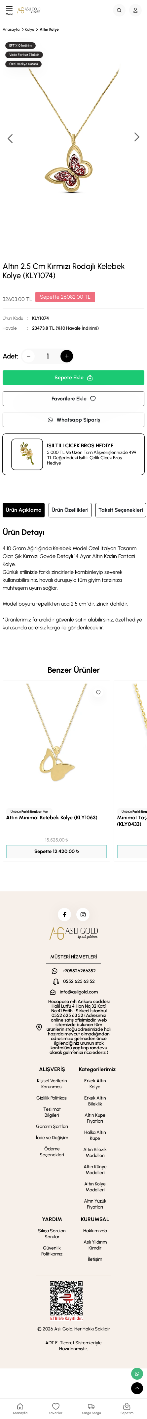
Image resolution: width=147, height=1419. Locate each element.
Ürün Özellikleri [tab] (70, 510)
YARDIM (52, 1219)
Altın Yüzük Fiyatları (95, 1204)
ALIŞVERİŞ (52, 1069)
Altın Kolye (49, 29)
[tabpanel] (73, 580)
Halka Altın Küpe (95, 1135)
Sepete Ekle (74, 377)
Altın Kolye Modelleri (95, 1187)
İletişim (95, 1259)
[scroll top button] (137, 1388)
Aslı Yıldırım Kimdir (95, 1245)
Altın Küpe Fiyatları (95, 1118)
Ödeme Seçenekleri (52, 1152)
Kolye (29, 29)
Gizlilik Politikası (51, 1098)
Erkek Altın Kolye (95, 1084)
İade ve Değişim (52, 1137)
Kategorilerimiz (97, 1069)
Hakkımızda (95, 1231)
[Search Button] (119, 10)
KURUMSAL (95, 1219)
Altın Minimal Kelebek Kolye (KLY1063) (51, 817)
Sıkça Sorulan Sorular (52, 1234)
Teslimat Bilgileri (52, 1112)
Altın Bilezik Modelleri (95, 1152)
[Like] (98, 692)
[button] (136, 138)
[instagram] (83, 914)
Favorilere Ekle (74, 398)
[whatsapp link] (137, 1374)
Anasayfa (11, 29)
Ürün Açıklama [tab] (24, 510)
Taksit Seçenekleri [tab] (120, 510)
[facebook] (64, 914)
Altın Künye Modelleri (95, 1170)
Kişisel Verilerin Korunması (52, 1084)
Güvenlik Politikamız (51, 1251)
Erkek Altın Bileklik (95, 1101)
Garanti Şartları (52, 1126)
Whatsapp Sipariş (73, 420)
